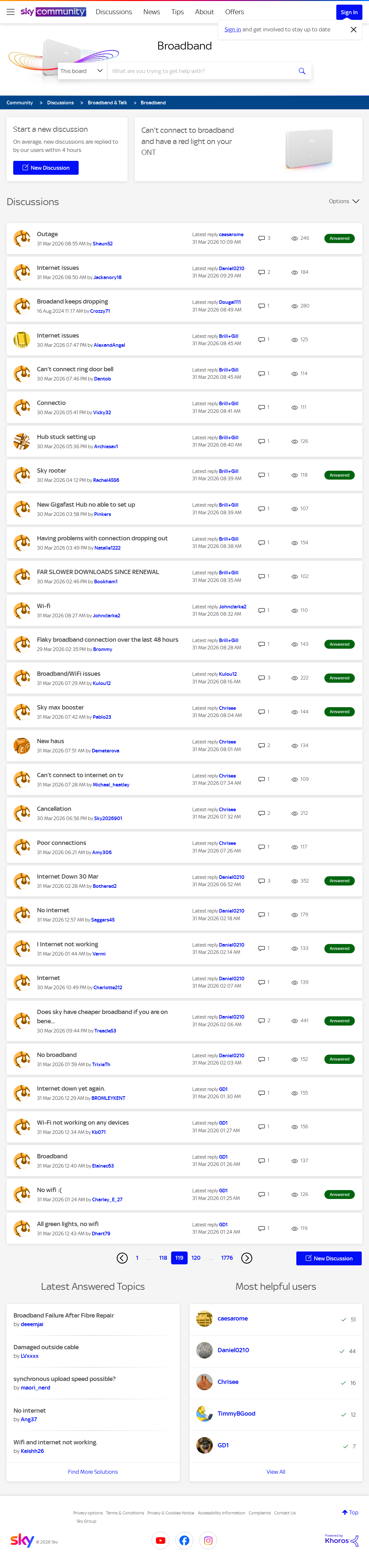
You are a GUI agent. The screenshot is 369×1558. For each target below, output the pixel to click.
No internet (53, 910)
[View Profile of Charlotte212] (107, 988)
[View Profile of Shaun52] (103, 244)
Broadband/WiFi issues (68, 673)
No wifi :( (49, 1190)
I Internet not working (67, 944)
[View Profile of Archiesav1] (106, 447)
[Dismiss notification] (354, 29)
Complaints (260, 1512)
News (151, 12)
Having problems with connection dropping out (102, 538)
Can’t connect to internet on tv (80, 775)
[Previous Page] (122, 1258)
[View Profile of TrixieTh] (101, 1065)
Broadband (184, 45)
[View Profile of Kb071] (99, 1132)
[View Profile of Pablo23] (102, 717)
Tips (177, 12)
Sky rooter (51, 470)
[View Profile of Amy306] (102, 852)
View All (276, 1471)
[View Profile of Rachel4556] (106, 480)
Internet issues (58, 268)
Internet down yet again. (71, 1088)
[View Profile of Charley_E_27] (107, 1200)
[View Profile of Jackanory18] (107, 277)
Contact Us (285, 1512)
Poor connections (61, 843)
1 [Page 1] (137, 1257)
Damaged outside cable (46, 1347)
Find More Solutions (93, 1471)
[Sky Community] (53, 12)
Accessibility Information (221, 1512)
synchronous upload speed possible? (65, 1379)
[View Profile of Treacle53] (105, 1031)
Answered (340, 238)
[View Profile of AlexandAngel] (109, 345)
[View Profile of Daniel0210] (231, 269)
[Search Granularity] (82, 71)
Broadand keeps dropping (72, 301)
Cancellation (54, 809)
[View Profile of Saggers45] (103, 920)
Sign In (349, 12)
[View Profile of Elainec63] (103, 1166)
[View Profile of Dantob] (102, 379)
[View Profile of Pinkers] (102, 514)
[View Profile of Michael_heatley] (111, 785)
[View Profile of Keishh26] (32, 1451)
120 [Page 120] (196, 1257)
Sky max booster (60, 707)
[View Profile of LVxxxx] (30, 1356)
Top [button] (353, 1512)
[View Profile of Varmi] (99, 954)
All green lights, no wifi (68, 1224)
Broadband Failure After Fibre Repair (64, 1315)
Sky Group (86, 1521)
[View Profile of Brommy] (102, 649)
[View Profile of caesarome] (231, 234)
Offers (234, 12)
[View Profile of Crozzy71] (100, 311)
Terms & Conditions (125, 1512)
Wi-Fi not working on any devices (83, 1122)
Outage (47, 234)
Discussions (114, 12)
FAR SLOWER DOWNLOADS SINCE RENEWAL (98, 572)
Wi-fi (44, 606)
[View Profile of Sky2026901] (108, 818)
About (204, 12)
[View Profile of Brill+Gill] (229, 336)
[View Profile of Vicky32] (102, 413)
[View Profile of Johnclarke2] (106, 616)
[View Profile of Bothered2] (105, 886)
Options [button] (339, 201)
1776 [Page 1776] (227, 1257)
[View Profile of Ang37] (29, 1419)
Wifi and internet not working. (55, 1442)
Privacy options (88, 1512)
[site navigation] (11, 11)
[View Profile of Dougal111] (230, 302)
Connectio (51, 403)
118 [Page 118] (163, 1257)
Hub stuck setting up (66, 437)
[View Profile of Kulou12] (102, 683)
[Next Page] (246, 1258)
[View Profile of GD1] (223, 1089)
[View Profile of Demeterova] (105, 751)
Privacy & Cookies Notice (170, 1512)
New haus (50, 741)
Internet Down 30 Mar (67, 876)
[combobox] (199, 71)
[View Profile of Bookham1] (106, 582)
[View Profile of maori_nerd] (35, 1387)
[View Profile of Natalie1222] (107, 548)
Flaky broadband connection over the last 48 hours (107, 639)
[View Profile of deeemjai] (32, 1324)
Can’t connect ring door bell (75, 369)
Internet (48, 978)
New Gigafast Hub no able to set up (86, 504)
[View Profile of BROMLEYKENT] (108, 1098)
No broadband (57, 1055)
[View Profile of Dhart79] (101, 1234)
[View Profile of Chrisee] (227, 708)
